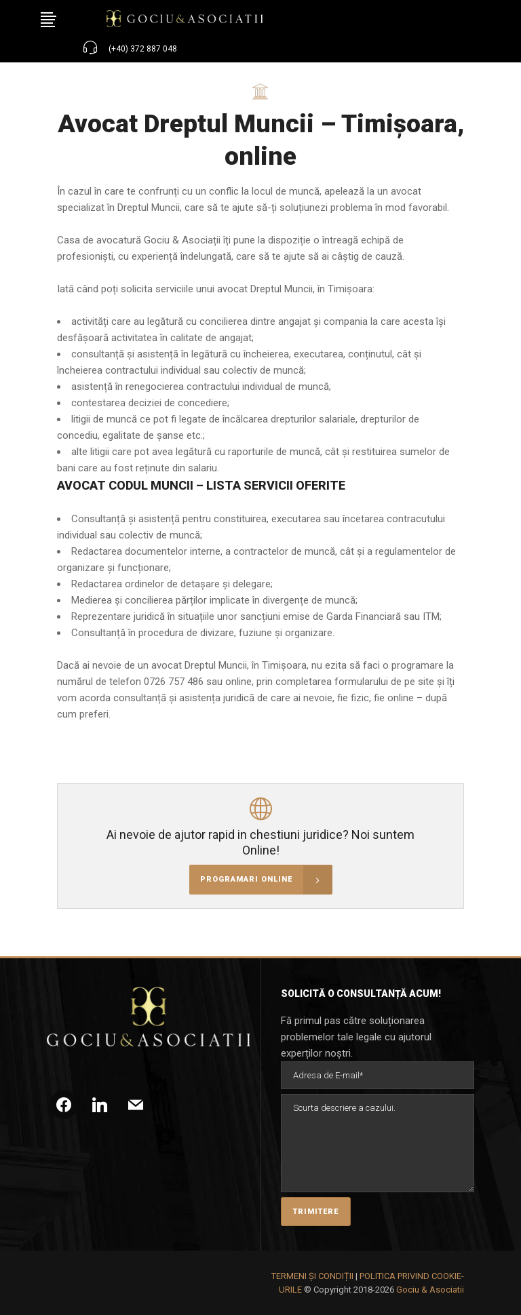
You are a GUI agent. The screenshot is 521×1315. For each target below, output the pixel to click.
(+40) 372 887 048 (143, 49)
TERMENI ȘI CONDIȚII (312, 1276)
